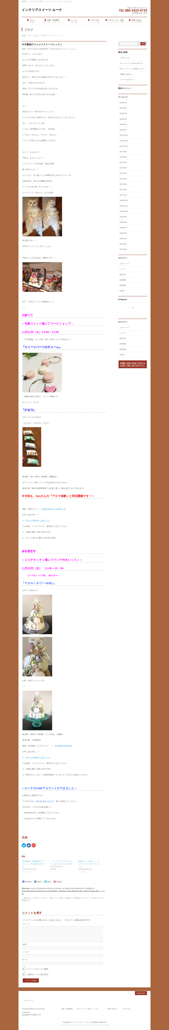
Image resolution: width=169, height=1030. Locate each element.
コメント (26, 924)
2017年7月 (123, 162)
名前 (24, 948)
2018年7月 (123, 103)
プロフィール (124, 264)
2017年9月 (123, 152)
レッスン (73, 49)
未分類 (121, 291)
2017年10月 (123, 146)
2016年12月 (123, 200)
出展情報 (122, 280)
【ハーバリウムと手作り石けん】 (131, 63)
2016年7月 (123, 228)
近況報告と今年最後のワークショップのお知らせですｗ (33, 864)
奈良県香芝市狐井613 (63, 746)
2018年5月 (123, 108)
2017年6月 (123, 168)
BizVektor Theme (84, 1025)
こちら (48, 246)
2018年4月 (123, 113)
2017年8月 (123, 157)
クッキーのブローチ (126, 80)
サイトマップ (28, 1000)
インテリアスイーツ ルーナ (42, 10)
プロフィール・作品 (83, 1008)
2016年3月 (123, 249)
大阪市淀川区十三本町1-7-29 (54, 509)
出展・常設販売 (66, 1008)
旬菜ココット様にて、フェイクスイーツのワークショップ (89, 864)
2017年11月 (123, 141)
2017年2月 (123, 190)
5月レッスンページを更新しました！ (132, 69)
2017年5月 (123, 173)
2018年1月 (123, 130)
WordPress (72, 1025)
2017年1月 (123, 195)
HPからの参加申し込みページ (37, 520)
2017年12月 (123, 135)
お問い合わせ (112, 1008)
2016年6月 (123, 233)
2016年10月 (123, 211)
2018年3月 (123, 119)
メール (25, 955)
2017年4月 (123, 179)
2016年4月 (123, 244)
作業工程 (122, 275)
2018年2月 (123, 124)
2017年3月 (123, 184)
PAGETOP (141, 993)
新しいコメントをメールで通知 (35, 972)
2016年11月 (123, 206)
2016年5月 (123, 238)
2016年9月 (123, 217)
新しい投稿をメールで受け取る (35, 978)
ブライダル (126, 1008)
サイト (25, 963)
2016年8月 (123, 222)
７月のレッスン (125, 58)
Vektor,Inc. (97, 1025)
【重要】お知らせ (125, 74)
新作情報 (122, 285)
